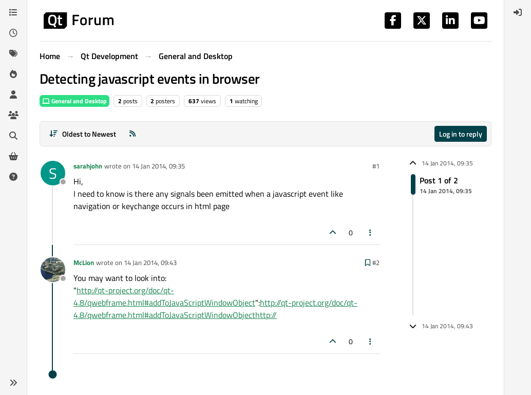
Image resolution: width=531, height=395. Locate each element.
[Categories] (13, 12)
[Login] (517, 12)
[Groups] (13, 115)
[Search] (13, 135)
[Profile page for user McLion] (53, 269)
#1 (376, 166)
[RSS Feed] (132, 134)
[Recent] (13, 33)
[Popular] (13, 74)
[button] (13, 382)
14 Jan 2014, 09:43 (150, 262)
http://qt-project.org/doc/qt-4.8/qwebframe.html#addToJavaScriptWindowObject (164, 296)
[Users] (13, 94)
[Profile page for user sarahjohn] (53, 173)
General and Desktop (74, 101)
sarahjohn (87, 166)
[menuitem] (517, 12)
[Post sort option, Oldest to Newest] (82, 134)
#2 (376, 262)
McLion (83, 262)
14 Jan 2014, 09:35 (158, 166)
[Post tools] (371, 232)
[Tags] (13, 53)
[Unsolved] (13, 176)
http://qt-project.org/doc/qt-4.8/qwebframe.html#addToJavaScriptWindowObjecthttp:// (215, 308)
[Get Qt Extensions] (13, 156)
